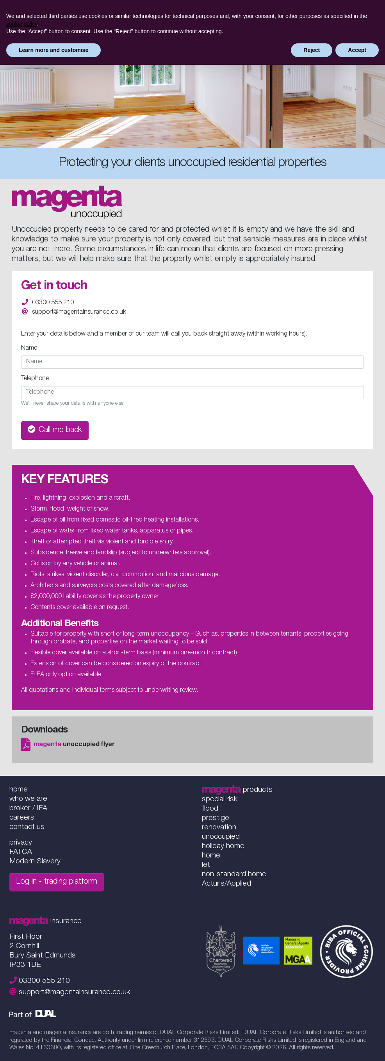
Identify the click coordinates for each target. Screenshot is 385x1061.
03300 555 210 (53, 303)
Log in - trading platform (56, 882)
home (18, 789)
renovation (219, 827)
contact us (27, 827)
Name (29, 348)
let (206, 865)
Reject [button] (311, 50)
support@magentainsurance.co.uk (79, 312)
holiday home (223, 846)
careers (21, 818)
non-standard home (234, 874)
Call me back (55, 429)
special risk (219, 799)
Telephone (35, 379)
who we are (28, 799)
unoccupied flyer (68, 745)
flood (210, 809)
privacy (20, 843)
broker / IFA (28, 808)
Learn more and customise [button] (53, 50)
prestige (215, 818)
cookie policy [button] (21, 24)
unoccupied (221, 837)
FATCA (20, 852)
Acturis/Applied (226, 884)
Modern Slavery (35, 861)
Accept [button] (357, 50)
